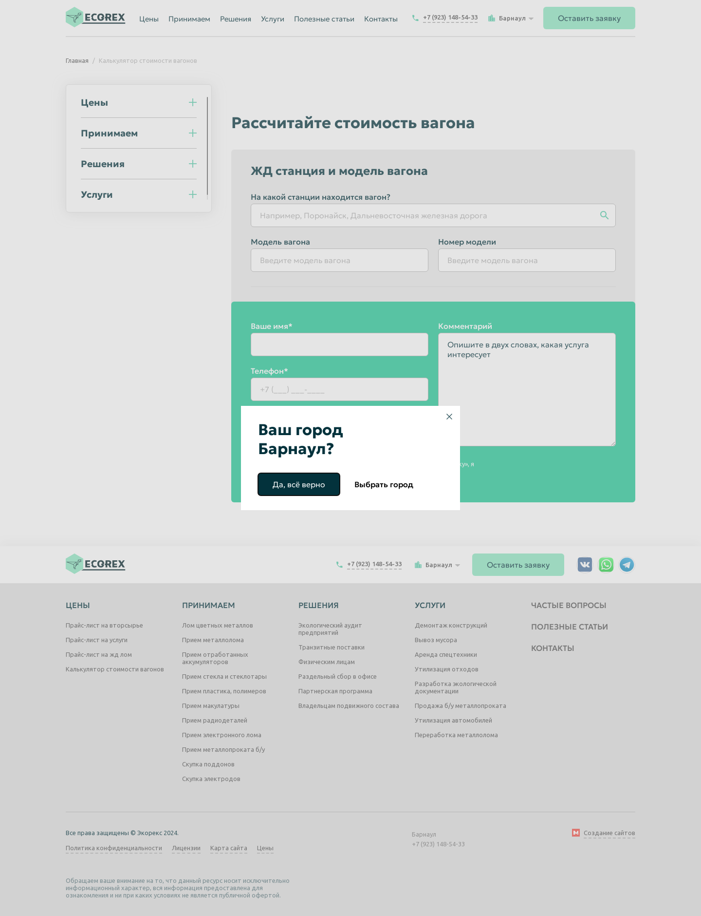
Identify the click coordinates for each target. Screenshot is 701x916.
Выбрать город (383, 484)
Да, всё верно (299, 484)
